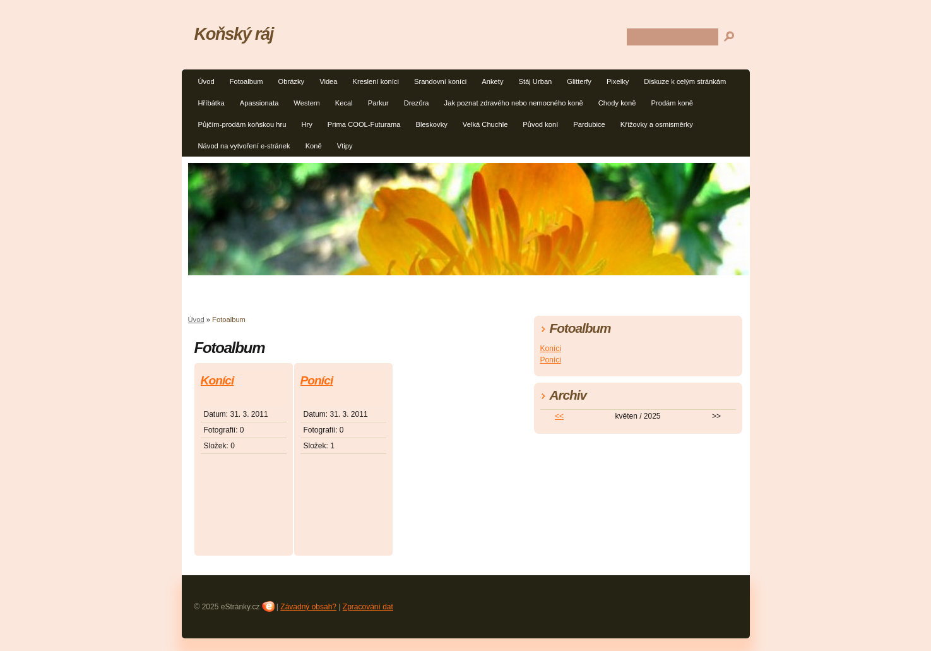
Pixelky (618, 81)
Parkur (378, 103)
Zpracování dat (368, 606)
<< (559, 416)
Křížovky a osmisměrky (656, 124)
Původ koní (540, 124)
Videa (328, 81)
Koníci (217, 380)
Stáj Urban (535, 81)
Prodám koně (672, 103)
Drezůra (416, 103)
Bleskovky (431, 124)
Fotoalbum (246, 81)
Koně (313, 146)
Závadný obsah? (308, 606)
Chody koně (617, 103)
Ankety (492, 81)
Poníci (316, 380)
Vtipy (345, 146)
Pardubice (589, 124)
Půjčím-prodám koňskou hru (242, 124)
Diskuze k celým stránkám (685, 81)
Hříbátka (211, 103)
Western (306, 103)
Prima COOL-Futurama (364, 124)
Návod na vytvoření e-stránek (244, 146)
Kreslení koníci (376, 81)
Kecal (344, 103)
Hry (306, 124)
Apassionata (259, 103)
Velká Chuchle (485, 124)
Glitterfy (579, 81)
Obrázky (291, 81)
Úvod (206, 81)
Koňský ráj (233, 34)
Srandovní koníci (440, 81)
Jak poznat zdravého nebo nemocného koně (513, 103)
